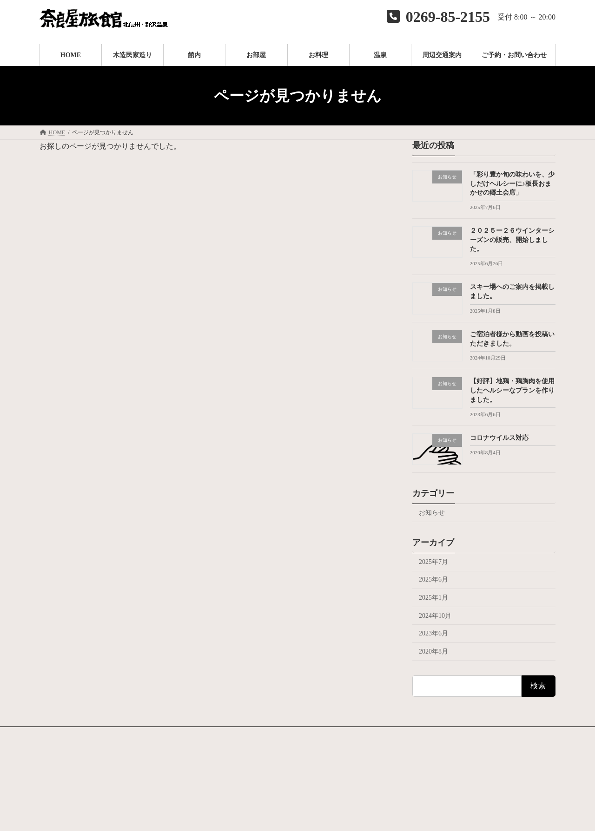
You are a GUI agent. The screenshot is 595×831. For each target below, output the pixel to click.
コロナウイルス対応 (499, 437)
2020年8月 (433, 651)
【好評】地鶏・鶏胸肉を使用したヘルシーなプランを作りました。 (512, 390)
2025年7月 (433, 561)
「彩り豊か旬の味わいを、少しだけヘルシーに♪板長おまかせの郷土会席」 (512, 183)
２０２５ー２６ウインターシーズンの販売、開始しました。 (512, 239)
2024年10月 (435, 615)
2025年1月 (433, 597)
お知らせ (432, 512)
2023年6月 (433, 633)
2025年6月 (433, 579)
